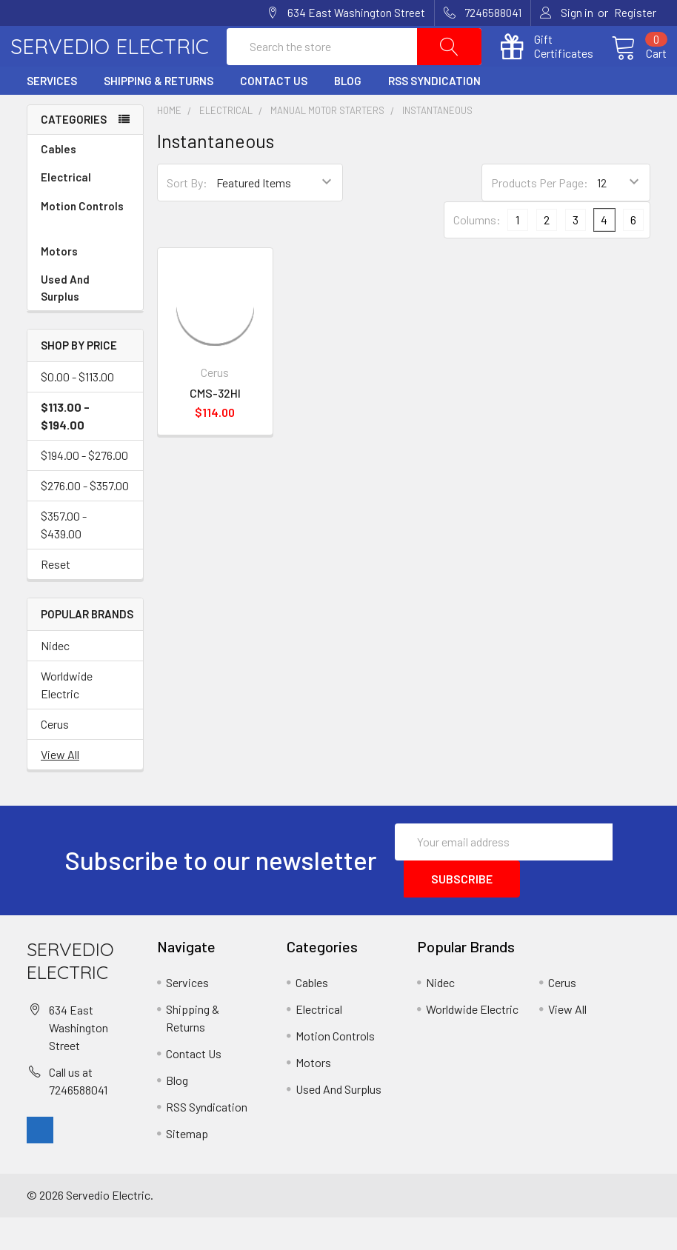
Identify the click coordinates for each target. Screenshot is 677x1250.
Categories (74, 151)
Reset (55, 596)
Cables (85, 181)
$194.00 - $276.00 (84, 488)
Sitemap (187, 1166)
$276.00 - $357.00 (85, 518)
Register (635, 12)
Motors (59, 283)
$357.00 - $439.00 (64, 557)
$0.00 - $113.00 (77, 409)
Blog (347, 113)
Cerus (55, 756)
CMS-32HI (215, 425)
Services (52, 113)
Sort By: (187, 215)
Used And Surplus (65, 320)
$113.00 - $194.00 (65, 448)
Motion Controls (85, 248)
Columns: (477, 252)
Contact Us (273, 113)
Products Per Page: (539, 215)
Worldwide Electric (67, 717)
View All (60, 787)
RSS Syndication (434, 113)
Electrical (85, 209)
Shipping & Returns (158, 113)
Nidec (55, 678)
